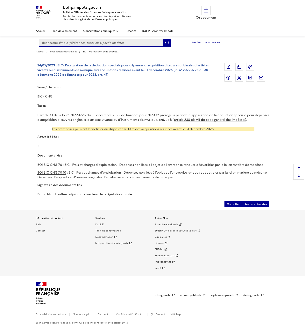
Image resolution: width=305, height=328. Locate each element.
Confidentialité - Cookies (130, 314)
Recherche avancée (205, 42)
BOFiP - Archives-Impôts (157, 31)
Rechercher (167, 43)
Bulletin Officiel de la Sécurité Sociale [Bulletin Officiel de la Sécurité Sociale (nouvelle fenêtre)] (176, 230)
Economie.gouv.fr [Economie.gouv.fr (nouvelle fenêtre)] (164, 255)
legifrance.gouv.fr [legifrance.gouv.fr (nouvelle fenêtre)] (222, 295)
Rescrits (131, 31)
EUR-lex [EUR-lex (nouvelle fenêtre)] (159, 249)
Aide (38, 224)
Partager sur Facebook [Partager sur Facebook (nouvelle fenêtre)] (228, 78)
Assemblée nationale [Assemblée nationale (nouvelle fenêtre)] (166, 224)
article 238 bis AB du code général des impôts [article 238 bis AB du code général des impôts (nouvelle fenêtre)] (208, 119)
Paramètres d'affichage (168, 314)
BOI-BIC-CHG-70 (49, 164)
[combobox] (101, 43)
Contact (40, 230)
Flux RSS (99, 224)
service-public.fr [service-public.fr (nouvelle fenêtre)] (191, 295)
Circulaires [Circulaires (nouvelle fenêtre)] (161, 237)
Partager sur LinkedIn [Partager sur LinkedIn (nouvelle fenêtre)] (250, 78)
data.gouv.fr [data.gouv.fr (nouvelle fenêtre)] (251, 295)
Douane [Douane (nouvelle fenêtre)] (159, 243)
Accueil (41, 31)
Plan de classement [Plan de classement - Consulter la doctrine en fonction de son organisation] (64, 31)
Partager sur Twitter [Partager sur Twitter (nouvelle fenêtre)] (239, 78)
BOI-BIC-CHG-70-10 (51, 172)
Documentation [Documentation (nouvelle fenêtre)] (104, 237)
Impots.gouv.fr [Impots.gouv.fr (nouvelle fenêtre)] (163, 262)
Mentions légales (82, 314)
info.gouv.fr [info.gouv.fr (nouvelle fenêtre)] (163, 295)
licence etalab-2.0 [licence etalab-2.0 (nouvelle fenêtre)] (115, 323)
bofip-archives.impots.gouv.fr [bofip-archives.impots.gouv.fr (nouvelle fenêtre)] (111, 243)
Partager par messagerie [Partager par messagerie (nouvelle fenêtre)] (261, 78)
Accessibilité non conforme (51, 314)
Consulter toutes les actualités (247, 204)
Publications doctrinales (63, 51)
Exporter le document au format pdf (228, 67)
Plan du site (104, 314)
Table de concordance (108, 230)
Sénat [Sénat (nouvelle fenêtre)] (158, 268)
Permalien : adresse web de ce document (250, 67)
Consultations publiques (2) (101, 31)
